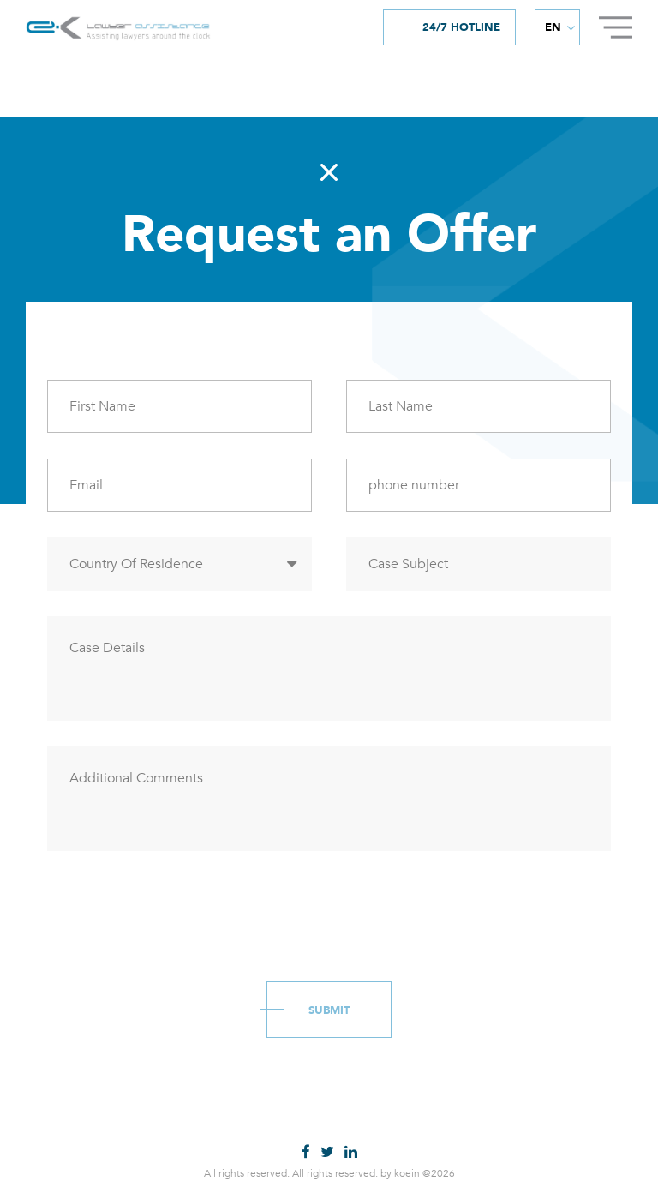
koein (407, 1173)
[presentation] (177, 910)
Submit (329, 1010)
